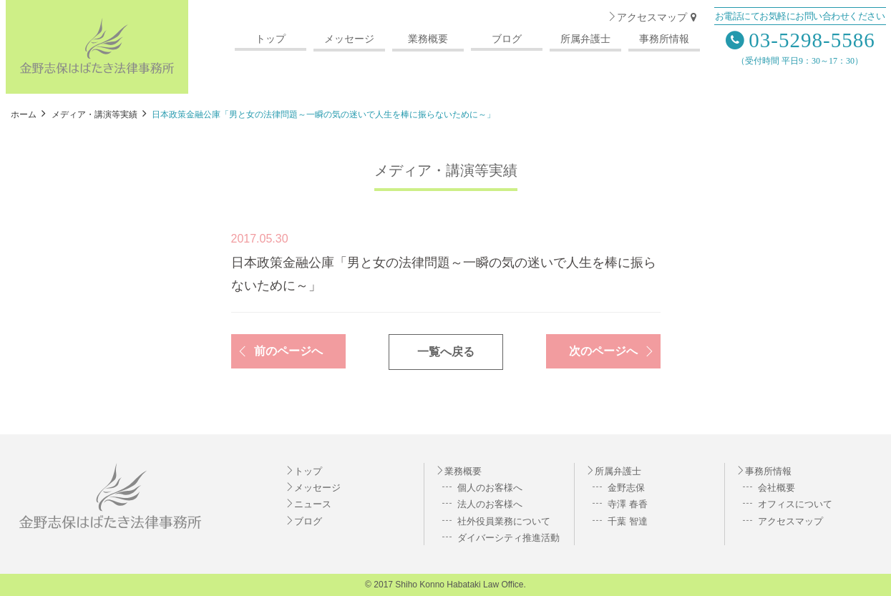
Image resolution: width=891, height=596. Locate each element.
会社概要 (776, 487)
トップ (270, 39)
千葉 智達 (626, 521)
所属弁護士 (585, 39)
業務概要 (428, 39)
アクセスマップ (653, 17)
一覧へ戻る (445, 352)
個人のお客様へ (489, 487)
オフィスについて (794, 504)
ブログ (507, 39)
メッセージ (349, 39)
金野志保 (625, 487)
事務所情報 (664, 39)
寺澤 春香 (626, 504)
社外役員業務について (503, 521)
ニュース (312, 504)
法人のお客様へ (489, 504)
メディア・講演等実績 (445, 170)
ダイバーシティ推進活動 (507, 537)
